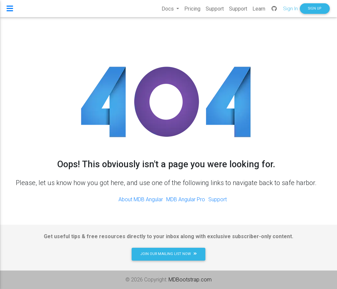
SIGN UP (314, 11)
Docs (168, 11)
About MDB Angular (140, 199)
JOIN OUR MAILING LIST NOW (168, 254)
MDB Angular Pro (185, 199)
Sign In (290, 11)
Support (217, 199)
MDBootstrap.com (190, 279)
